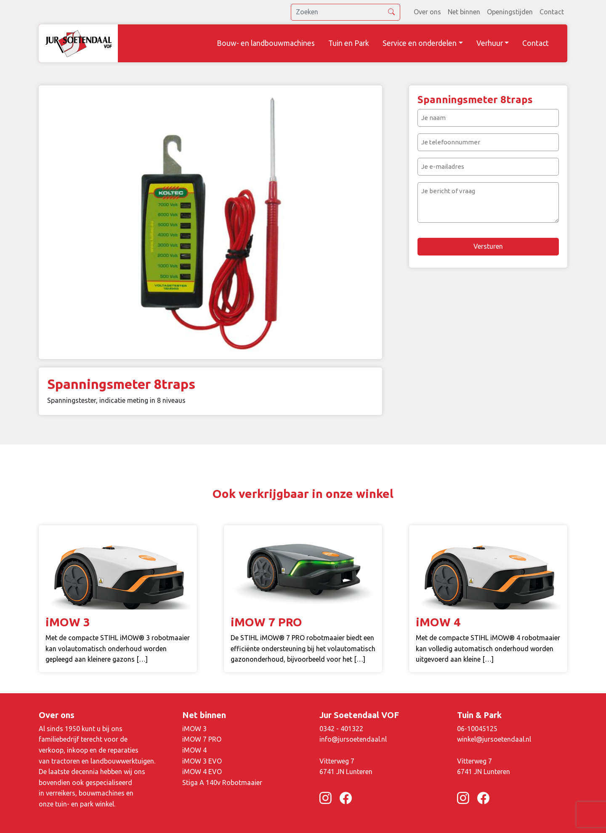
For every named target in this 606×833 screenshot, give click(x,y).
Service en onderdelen (420, 43)
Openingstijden (510, 12)
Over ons (427, 12)
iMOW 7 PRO (201, 739)
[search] (345, 12)
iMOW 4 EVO (202, 771)
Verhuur (489, 43)
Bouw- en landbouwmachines (266, 43)
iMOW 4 (194, 750)
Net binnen (464, 12)
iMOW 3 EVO (202, 761)
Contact (552, 12)
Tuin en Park (348, 43)
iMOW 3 (194, 728)
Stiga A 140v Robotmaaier (222, 782)
